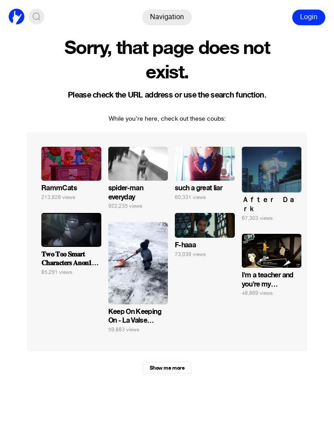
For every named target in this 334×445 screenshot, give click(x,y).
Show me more (167, 367)
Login (308, 16)
